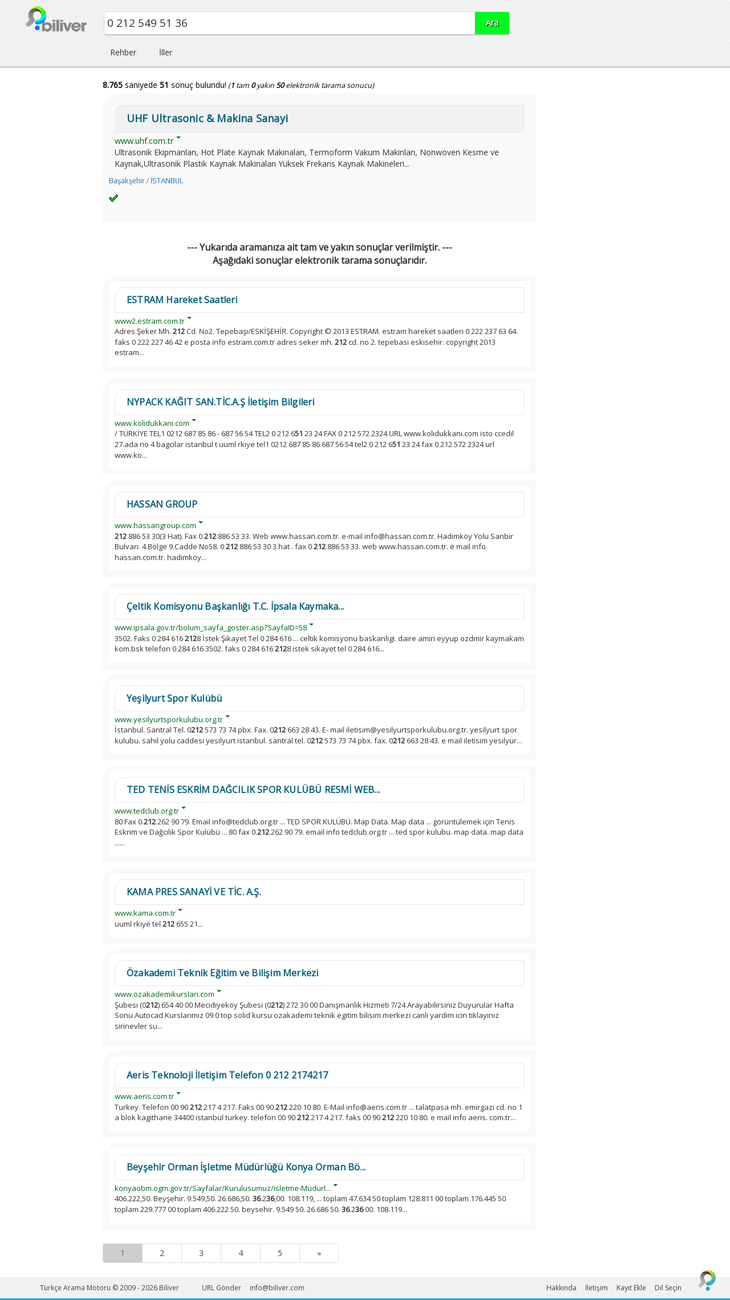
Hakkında (561, 1288)
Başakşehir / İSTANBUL (146, 180)
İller (165, 52)
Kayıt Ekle (631, 1288)
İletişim (596, 1288)
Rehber (123, 52)
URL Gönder (221, 1288)
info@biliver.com (277, 1288)
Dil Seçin (668, 1288)
